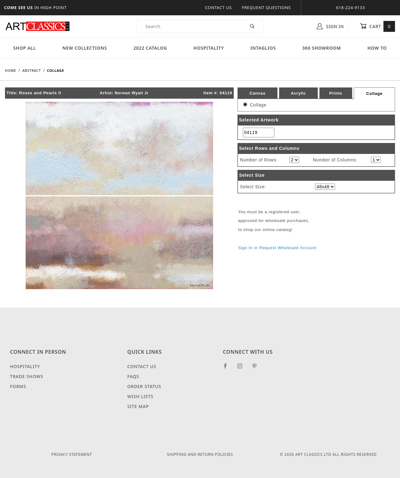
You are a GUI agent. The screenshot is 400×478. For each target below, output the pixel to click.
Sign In (330, 26)
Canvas (258, 93)
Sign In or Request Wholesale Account (277, 247)
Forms (18, 386)
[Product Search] (189, 26)
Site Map (138, 406)
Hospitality (208, 48)
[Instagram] (242, 368)
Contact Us (218, 7)
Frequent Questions (266, 7)
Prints (335, 93)
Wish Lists (140, 396)
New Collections (84, 48)
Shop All (24, 48)
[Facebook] (228, 368)
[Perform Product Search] (252, 26)
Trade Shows (26, 376)
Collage (374, 93)
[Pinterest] (257, 368)
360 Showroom (321, 48)
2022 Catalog (150, 48)
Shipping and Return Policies (200, 454)
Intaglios (263, 48)
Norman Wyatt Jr (131, 93)
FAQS (133, 376)
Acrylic (298, 93)
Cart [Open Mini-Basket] (377, 26)
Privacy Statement (71, 454)
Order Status (144, 386)
